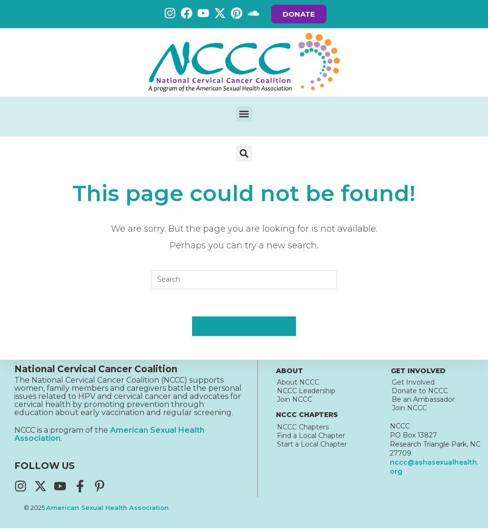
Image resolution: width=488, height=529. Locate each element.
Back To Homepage (244, 327)
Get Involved (413, 383)
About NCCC (298, 383)
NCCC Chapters (303, 428)
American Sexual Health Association (107, 509)
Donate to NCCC (420, 391)
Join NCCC (294, 400)
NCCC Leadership (306, 391)
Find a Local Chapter (311, 436)
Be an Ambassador (423, 400)
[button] (244, 114)
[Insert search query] (244, 279)
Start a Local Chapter (312, 445)
